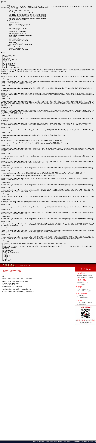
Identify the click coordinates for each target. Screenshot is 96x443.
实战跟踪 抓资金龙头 (82, 282)
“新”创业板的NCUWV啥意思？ (85, 291)
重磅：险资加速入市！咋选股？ (85, 277)
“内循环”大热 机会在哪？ (83, 289)
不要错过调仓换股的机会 (83, 297)
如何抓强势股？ (81, 296)
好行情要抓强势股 (81, 304)
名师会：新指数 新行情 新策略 (85, 302)
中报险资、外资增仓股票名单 (84, 275)
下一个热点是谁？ (81, 284)
